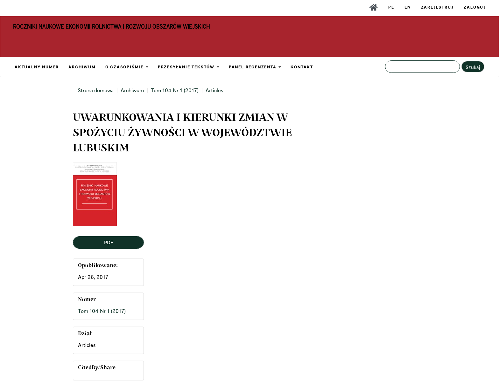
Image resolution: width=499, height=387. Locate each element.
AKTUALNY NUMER (37, 67)
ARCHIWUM (81, 67)
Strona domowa (96, 90)
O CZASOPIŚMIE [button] (126, 67)
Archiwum (132, 90)
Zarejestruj (437, 7)
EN (407, 7)
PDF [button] (108, 242)
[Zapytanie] (422, 66)
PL (391, 7)
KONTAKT (302, 67)
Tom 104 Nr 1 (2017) (175, 90)
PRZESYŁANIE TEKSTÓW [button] (188, 67)
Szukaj (473, 67)
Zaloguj (475, 7)
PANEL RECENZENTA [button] (255, 67)
